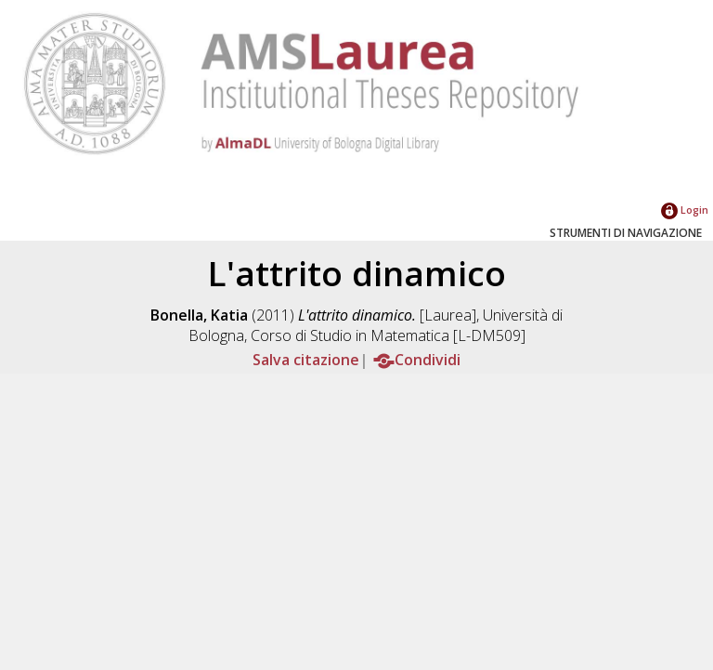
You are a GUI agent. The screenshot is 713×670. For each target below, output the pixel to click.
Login (684, 210)
